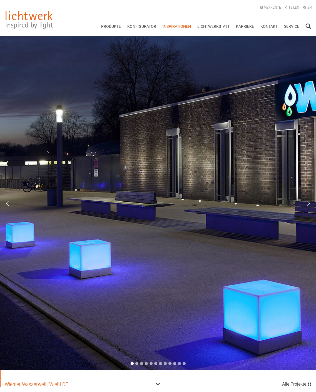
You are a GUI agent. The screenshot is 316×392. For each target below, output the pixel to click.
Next (304, 203)
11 (179, 362)
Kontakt (269, 26)
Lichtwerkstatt (213, 26)
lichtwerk (29, 20)
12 (184, 362)
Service (291, 26)
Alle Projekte (297, 383)
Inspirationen (177, 26)
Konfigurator (141, 26)
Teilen (292, 7)
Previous (11, 203)
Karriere (245, 26)
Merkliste (270, 7)
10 (174, 362)
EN (307, 7)
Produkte (111, 26)
